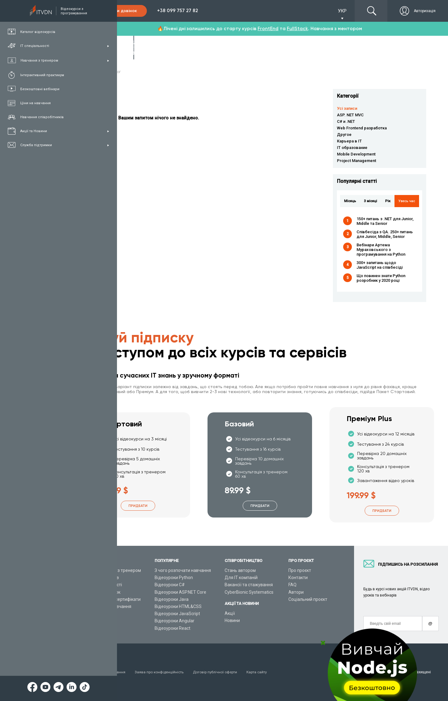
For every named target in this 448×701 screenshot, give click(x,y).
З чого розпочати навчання (183, 570)
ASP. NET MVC (350, 115)
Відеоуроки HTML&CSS (178, 606)
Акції (230, 613)
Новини (232, 620)
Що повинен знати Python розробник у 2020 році (381, 278)
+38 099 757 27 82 (177, 10)
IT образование (352, 147)
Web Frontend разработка (362, 128)
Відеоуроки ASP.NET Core (180, 592)
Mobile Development (356, 154)
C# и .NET (346, 121)
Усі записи (347, 108)
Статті (95, 620)
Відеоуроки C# (170, 584)
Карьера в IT (349, 141)
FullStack (297, 28)
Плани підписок (104, 592)
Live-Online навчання (110, 606)
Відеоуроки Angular (174, 620)
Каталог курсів (104, 577)
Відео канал (101, 613)
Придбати (138, 506)
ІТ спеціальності (105, 584)
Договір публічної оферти (217, 672)
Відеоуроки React (172, 628)
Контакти (298, 577)
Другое (344, 134)
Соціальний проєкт (307, 599)
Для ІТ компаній (241, 577)
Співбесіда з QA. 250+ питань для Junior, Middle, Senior (385, 234)
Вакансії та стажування (249, 584)
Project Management (356, 160)
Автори (296, 592)
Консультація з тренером (115, 570)
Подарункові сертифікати (115, 599)
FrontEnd (268, 28)
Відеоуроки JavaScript (177, 613)
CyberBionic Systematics (249, 592)
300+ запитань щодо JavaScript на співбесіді (380, 265)
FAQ (292, 584)
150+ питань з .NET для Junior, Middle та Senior (385, 221)
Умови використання (107, 672)
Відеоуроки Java (172, 599)
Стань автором (240, 570)
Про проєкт (299, 570)
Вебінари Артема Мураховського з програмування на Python (381, 250)
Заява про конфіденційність (160, 672)
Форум (95, 628)
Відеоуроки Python (174, 577)
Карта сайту (259, 672)
